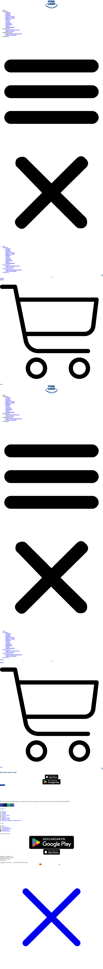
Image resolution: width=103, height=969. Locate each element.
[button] (51, 141)
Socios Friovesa (6, 28)
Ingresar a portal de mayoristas (14, 33)
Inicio (4, 10)
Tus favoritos (6, 36)
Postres (8, 20)
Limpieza (8, 22)
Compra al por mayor (7, 32)
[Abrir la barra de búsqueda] (51, 277)
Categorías (5, 11)
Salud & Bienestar (10, 27)
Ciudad (2, 278)
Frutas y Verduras (10, 16)
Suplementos (9, 24)
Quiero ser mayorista (11, 35)
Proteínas (8, 12)
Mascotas (8, 19)
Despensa (8, 15)
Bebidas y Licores (10, 18)
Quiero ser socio (10, 31)
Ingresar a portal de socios (12, 30)
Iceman (7, 26)
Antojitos (8, 14)
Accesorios (9, 23)
